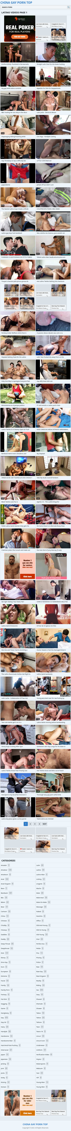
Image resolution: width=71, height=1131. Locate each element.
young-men (42, 1086)
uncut (40, 1036)
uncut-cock (42, 1040)
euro (4, 966)
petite (40, 948)
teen (40, 1026)
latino (40, 869)
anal (5, 879)
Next (45, 824)
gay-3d (5, 1022)
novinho (41, 916)
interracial (6, 1049)
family (5, 985)
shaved (40, 999)
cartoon (6, 911)
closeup (5, 929)
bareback (6, 893)
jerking (5, 1063)
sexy (39, 994)
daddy (5, 939)
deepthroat (7, 948)
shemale (41, 1003)
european (6, 971)
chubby (5, 925)
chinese (5, 920)
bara (4, 888)
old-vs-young (42, 929)
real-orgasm (42, 976)
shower (40, 1008)
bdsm (5, 902)
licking (40, 879)
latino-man (42, 874)
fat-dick (5, 999)
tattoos (40, 1022)
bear (4, 906)
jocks (4, 1073)
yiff (39, 1077)
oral (39, 939)
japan (5, 1054)
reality (40, 980)
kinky (4, 1077)
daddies (5, 934)
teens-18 (41, 1031)
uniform (41, 1049)
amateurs (6, 874)
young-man (42, 1082)
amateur (6, 869)
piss (39, 953)
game (4, 1008)
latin (40, 865)
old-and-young (43, 925)
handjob (6, 1031)
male (40, 893)
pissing (40, 957)
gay (4, 1017)
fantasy (5, 994)
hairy (5, 1026)
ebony (5, 957)
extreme (5, 976)
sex (39, 989)
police (40, 962)
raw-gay (41, 971)
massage (41, 906)
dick (5, 953)
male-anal (42, 897)
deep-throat (7, 943)
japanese (6, 1059)
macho (40, 888)
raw (39, 966)
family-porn (7, 989)
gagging (5, 1003)
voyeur (40, 1059)
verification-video (44, 1054)
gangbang (6, 1013)
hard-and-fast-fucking (11, 1045)
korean (5, 1086)
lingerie (40, 883)
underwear (42, 1045)
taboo (40, 1013)
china (5, 916)
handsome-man (8, 1040)
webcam (41, 1068)
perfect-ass (42, 943)
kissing (5, 1082)
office (40, 920)
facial (5, 980)
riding (40, 985)
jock (4, 1068)
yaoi (39, 1073)
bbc (4, 897)
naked (40, 911)
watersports (42, 1063)
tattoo (40, 1017)
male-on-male (43, 902)
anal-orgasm (7, 883)
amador (5, 865)
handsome (7, 1036)
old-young (42, 934)
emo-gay (6, 962)
